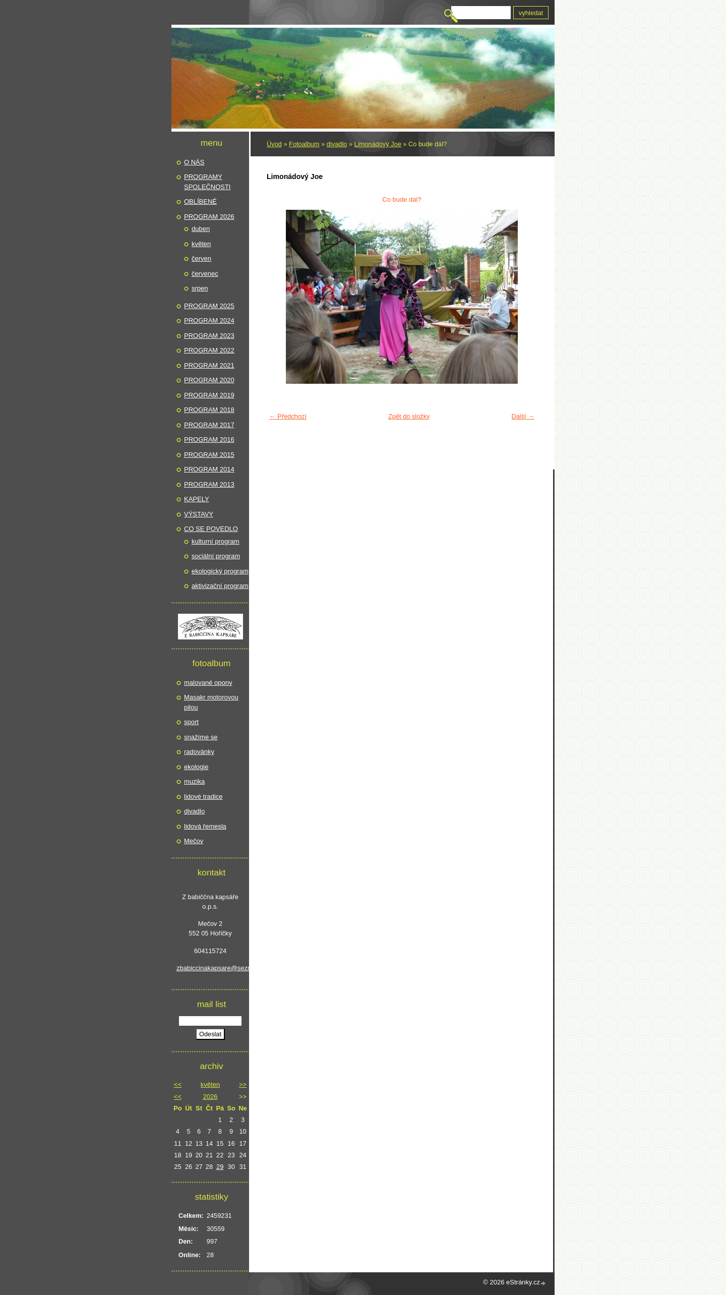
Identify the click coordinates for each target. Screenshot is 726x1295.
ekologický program (220, 571)
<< (178, 1084)
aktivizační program (220, 586)
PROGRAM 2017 (209, 425)
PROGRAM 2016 (209, 439)
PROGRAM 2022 (209, 350)
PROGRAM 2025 (209, 306)
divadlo (337, 144)
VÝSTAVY (198, 514)
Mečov (193, 841)
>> (243, 1084)
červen (201, 258)
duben (201, 228)
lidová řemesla (205, 826)
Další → (522, 416)
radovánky (199, 751)
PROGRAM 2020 (209, 380)
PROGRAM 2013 (209, 484)
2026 (210, 1096)
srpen (200, 288)
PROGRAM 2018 (209, 410)
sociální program (216, 556)
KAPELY (196, 499)
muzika (194, 781)
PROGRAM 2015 (209, 454)
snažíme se (200, 737)
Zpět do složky (409, 416)
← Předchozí (288, 416)
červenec (205, 273)
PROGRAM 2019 (209, 395)
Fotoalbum (304, 144)
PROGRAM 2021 (209, 365)
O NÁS (194, 162)
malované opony (208, 682)
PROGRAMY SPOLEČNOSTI (207, 182)
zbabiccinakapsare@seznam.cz (210, 968)
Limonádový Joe (377, 144)
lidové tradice (203, 796)
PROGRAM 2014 (209, 469)
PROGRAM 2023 (209, 335)
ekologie (196, 767)
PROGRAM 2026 (209, 216)
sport (191, 722)
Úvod (274, 144)
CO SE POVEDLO (211, 529)
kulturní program (215, 541)
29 (219, 1166)
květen (201, 244)
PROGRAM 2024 (209, 320)
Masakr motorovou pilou (211, 702)
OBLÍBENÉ (200, 201)
